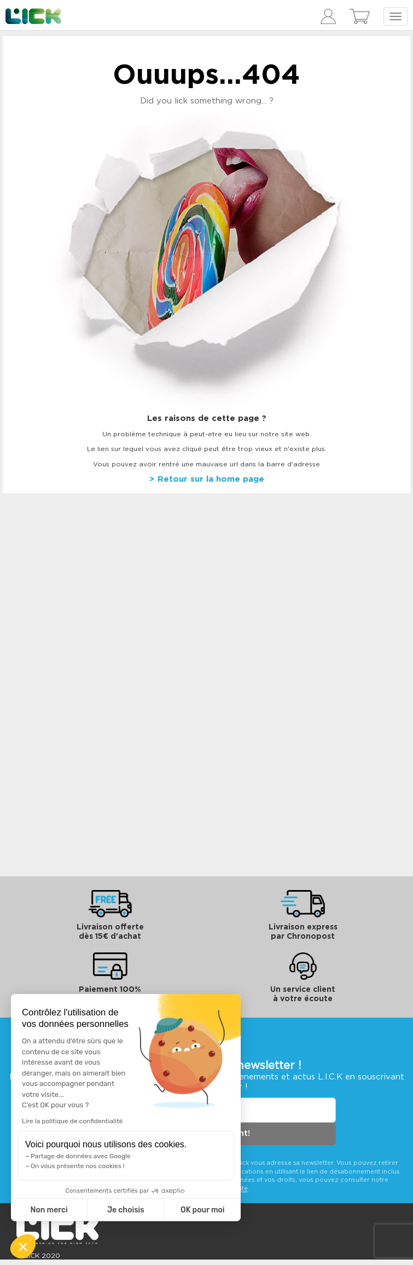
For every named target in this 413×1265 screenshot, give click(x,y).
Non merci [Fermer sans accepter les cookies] (48, 1210)
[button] (23, 1246)
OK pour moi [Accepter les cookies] (203, 1210)
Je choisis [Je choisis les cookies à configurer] (125, 1210)
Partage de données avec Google (81, 1156)
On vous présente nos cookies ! (78, 1166)
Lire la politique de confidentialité (72, 1121)
